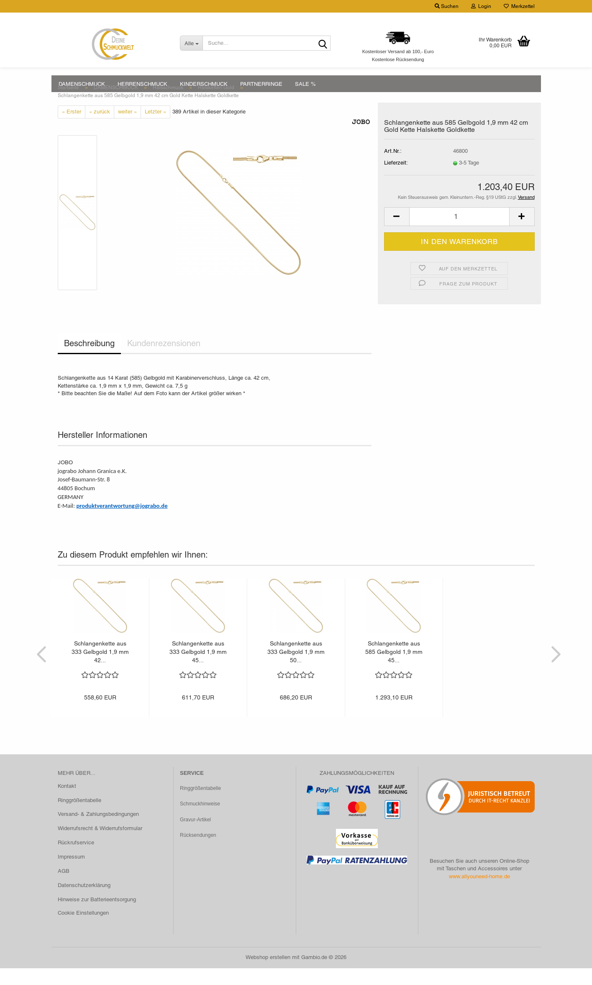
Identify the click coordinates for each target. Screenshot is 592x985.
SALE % (305, 84)
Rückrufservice (76, 859)
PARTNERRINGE (261, 84)
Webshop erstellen (268, 974)
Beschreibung (89, 360)
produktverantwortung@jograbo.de (121, 522)
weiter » (127, 128)
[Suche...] (191, 43)
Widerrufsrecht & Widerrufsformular (100, 845)
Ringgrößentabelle (79, 817)
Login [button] (481, 6)
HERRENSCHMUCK (142, 84)
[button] (396, 233)
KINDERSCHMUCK (204, 84)
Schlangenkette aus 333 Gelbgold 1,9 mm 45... (198, 668)
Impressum (71, 873)
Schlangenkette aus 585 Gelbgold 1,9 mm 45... (394, 668)
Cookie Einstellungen (83, 929)
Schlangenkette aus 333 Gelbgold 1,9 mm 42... (100, 668)
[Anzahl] (459, 233)
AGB (63, 888)
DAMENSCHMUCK (82, 84)
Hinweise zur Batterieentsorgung (97, 916)
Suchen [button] (447, 6)
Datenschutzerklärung (84, 902)
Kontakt (67, 803)
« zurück (99, 128)
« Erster (71, 128)
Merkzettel (519, 6)
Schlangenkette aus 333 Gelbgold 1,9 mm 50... (296, 668)
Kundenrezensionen (163, 360)
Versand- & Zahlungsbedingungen (98, 831)
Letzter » (155, 128)
